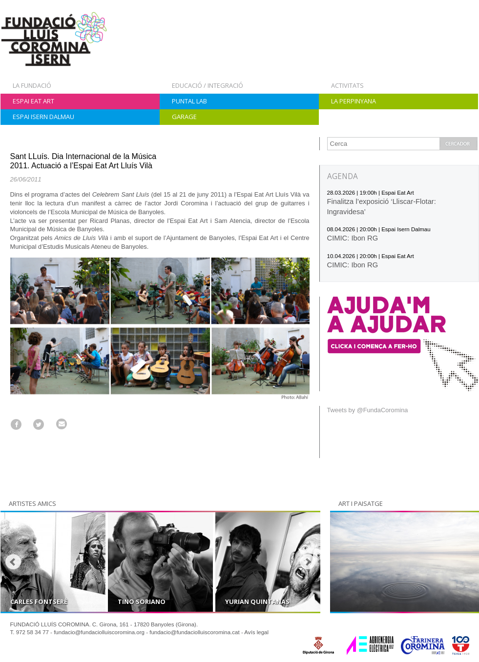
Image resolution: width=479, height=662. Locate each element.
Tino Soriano (142, 601)
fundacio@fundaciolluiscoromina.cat (194, 632)
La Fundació (32, 85)
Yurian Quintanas (257, 601)
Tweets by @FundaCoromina (367, 410)
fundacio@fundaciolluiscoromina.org (99, 632)
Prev (13, 562)
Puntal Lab (189, 101)
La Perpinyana (353, 101)
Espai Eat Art (33, 101)
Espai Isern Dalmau (43, 116)
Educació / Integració (207, 85)
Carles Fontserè (38, 601)
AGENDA (342, 176)
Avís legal (256, 632)
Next (307, 562)
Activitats (347, 85)
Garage (184, 116)
